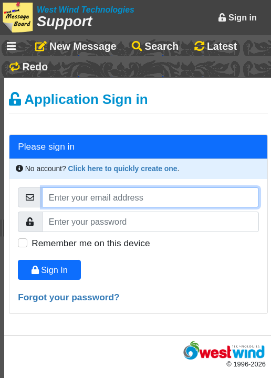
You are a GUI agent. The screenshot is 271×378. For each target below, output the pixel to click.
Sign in (237, 17)
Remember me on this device (91, 243)
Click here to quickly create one (123, 168)
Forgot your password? (69, 297)
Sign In (50, 270)
